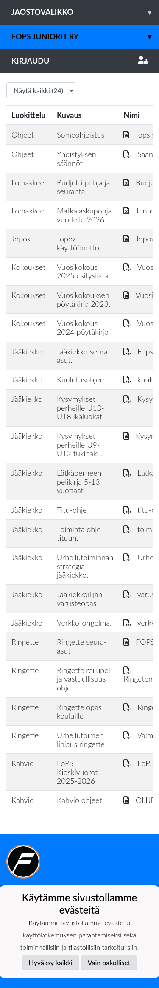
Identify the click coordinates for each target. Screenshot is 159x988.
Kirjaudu (79, 60)
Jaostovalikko (85, 12)
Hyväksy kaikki (51, 962)
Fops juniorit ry (85, 37)
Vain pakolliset (109, 962)
